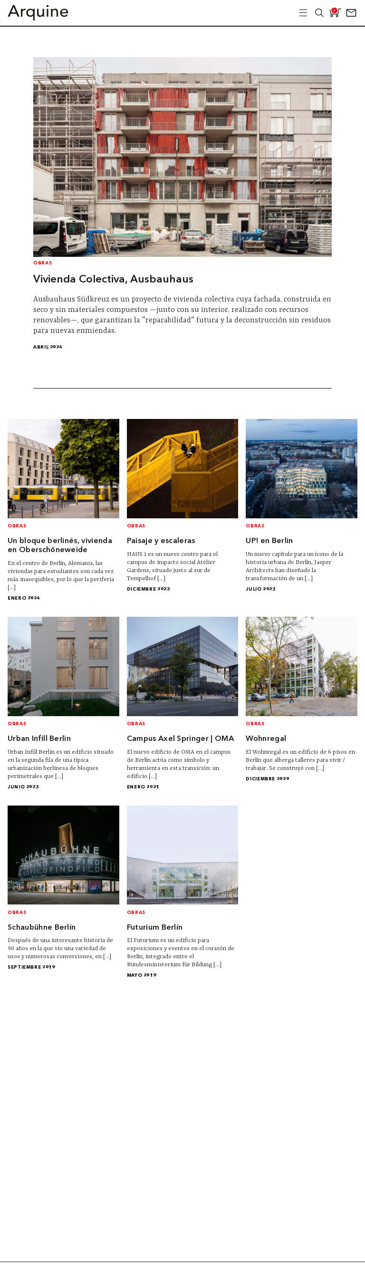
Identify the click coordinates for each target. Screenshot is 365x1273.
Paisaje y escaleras (161, 541)
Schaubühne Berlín (42, 928)
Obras (42, 263)
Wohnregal (266, 739)
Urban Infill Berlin (39, 739)
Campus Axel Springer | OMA (180, 739)
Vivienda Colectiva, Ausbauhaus (113, 279)
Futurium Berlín (155, 928)
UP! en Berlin (269, 541)
